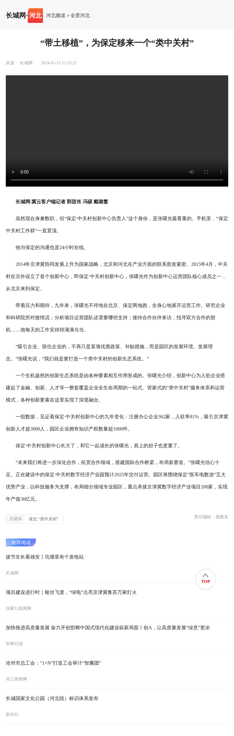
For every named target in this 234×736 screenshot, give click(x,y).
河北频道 (56, 15)
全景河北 (80, 15)
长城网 (16, 15)
